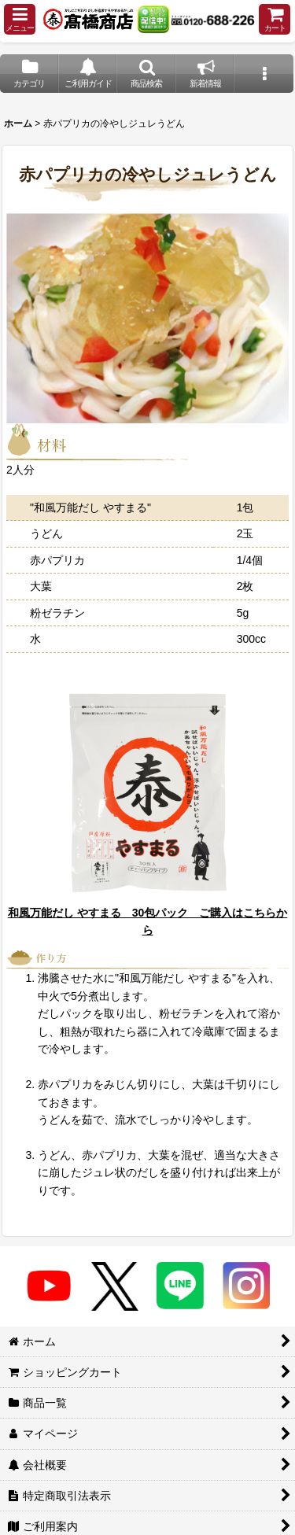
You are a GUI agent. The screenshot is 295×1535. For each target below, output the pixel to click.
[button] (19, 19)
